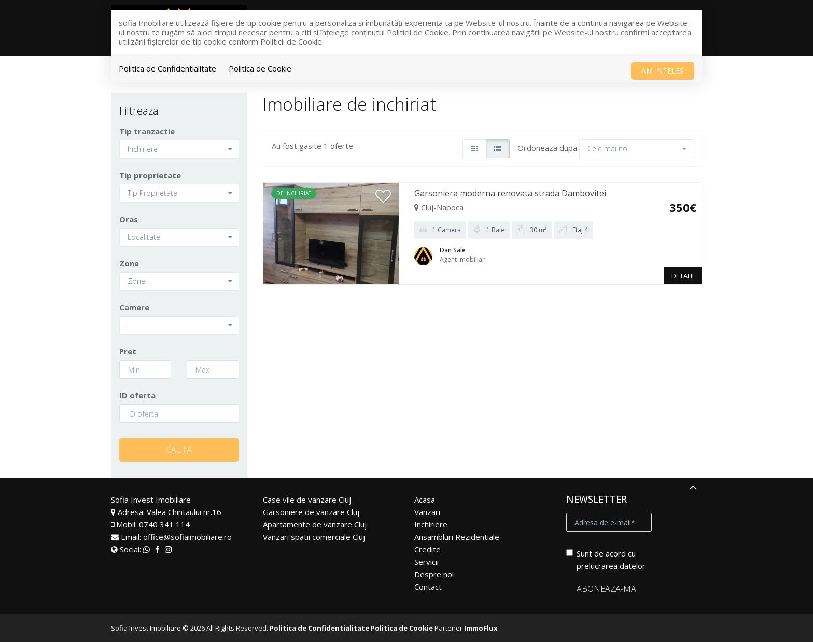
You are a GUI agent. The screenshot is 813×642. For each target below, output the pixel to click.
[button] (179, 149)
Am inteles (662, 71)
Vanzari (427, 512)
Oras (128, 219)
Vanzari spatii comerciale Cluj (314, 537)
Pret (127, 351)
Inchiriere (430, 524)
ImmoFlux (481, 628)
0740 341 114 (164, 524)
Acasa (424, 499)
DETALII (682, 275)
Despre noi (434, 574)
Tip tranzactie (147, 131)
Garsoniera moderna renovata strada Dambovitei (510, 193)
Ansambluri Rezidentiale (456, 537)
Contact (428, 586)
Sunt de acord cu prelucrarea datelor (606, 559)
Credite (427, 549)
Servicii (426, 562)
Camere (134, 307)
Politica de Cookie (260, 68)
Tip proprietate (150, 175)
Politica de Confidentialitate (167, 68)
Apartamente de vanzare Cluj (315, 524)
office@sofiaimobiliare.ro (187, 537)
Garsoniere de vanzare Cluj (311, 512)
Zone (129, 263)
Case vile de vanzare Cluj (307, 499)
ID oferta (137, 395)
